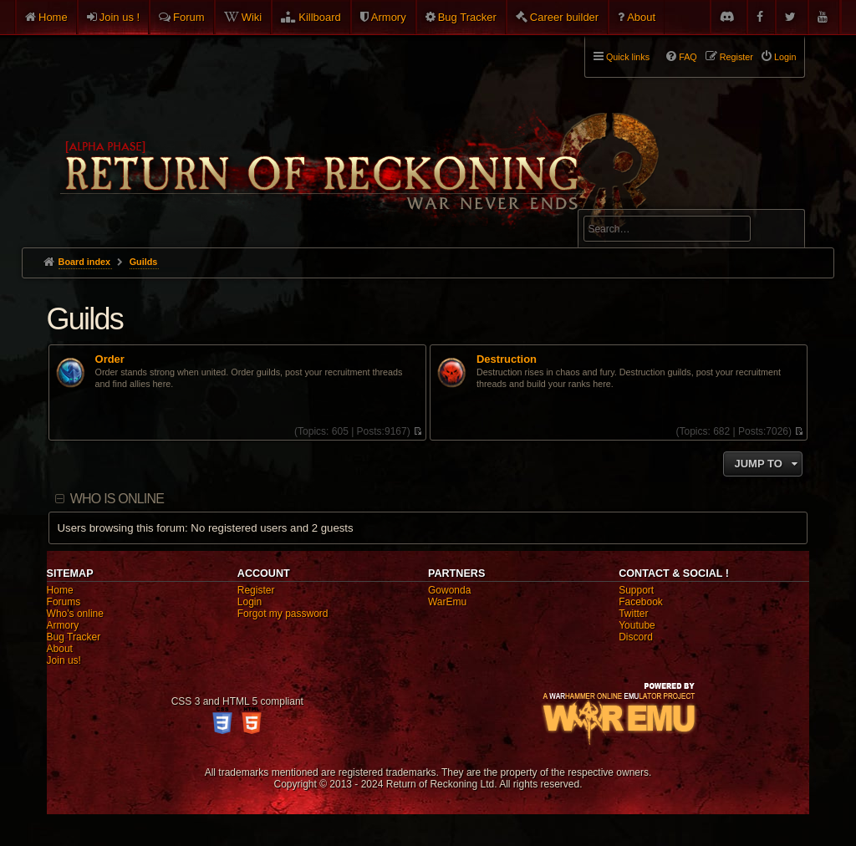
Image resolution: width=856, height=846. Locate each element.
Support (636, 590)
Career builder (564, 17)
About (641, 17)
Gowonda (449, 590)
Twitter (633, 613)
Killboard (319, 17)
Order (110, 359)
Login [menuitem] (785, 57)
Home (53, 17)
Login (249, 602)
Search (782, 231)
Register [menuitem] (736, 57)
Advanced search (635, 202)
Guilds (85, 319)
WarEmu (447, 602)
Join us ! (119, 17)
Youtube (637, 625)
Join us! (64, 660)
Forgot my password (283, 613)
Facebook (641, 602)
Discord (636, 637)
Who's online (75, 613)
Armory (388, 17)
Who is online (117, 499)
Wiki (252, 17)
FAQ (688, 57)
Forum (189, 17)
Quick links (628, 57)
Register (256, 590)
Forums (64, 602)
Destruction (506, 359)
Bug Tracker (467, 17)
